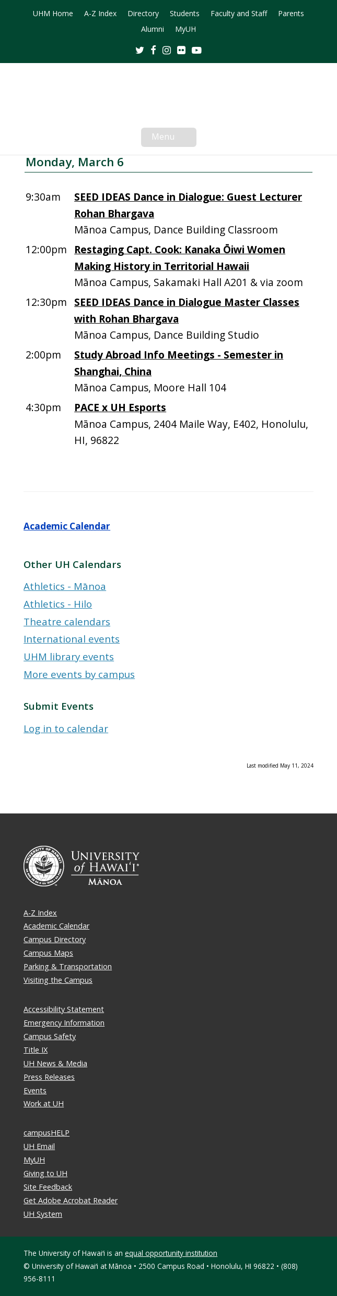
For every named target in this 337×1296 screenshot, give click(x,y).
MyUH (185, 29)
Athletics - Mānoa (65, 586)
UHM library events (69, 656)
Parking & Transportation (68, 966)
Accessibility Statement (64, 1009)
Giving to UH (45, 1173)
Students (185, 13)
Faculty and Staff (239, 13)
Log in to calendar (66, 728)
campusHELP (46, 1133)
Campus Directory (55, 939)
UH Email (39, 1146)
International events (72, 638)
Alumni (152, 29)
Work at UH (44, 1103)
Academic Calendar (67, 526)
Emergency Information (64, 1023)
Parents (291, 13)
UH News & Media (55, 1063)
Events (35, 1090)
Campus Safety (50, 1036)
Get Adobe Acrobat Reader (71, 1200)
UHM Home (53, 13)
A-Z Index (100, 13)
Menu (174, 138)
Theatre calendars (67, 621)
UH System (43, 1214)
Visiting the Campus (58, 980)
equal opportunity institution (171, 1253)
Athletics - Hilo (58, 603)
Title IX (36, 1050)
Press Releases (49, 1077)
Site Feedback (48, 1187)
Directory (143, 13)
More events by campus (79, 674)
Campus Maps (48, 953)
